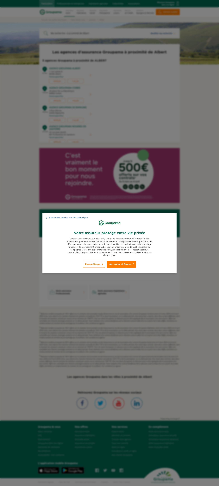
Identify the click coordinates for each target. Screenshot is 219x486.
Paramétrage (92, 264)
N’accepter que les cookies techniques (68, 217)
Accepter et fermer (120, 264)
